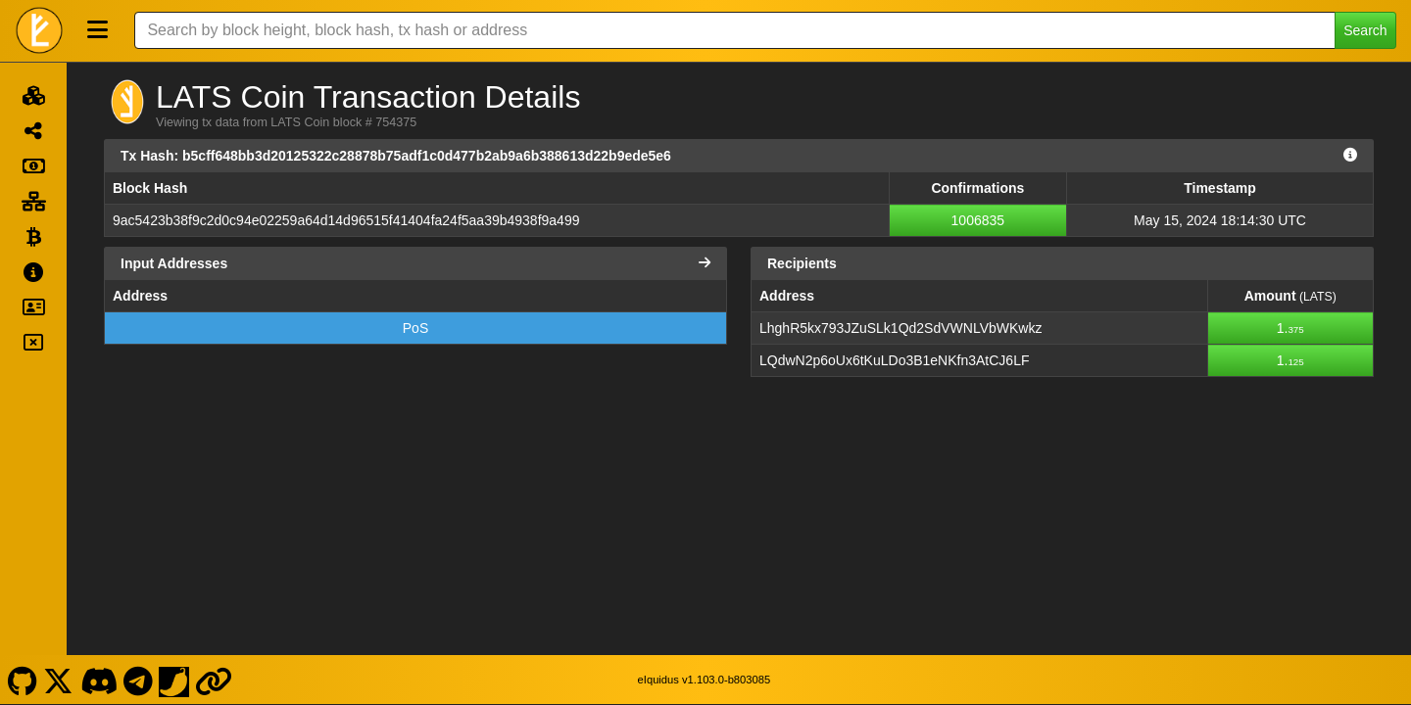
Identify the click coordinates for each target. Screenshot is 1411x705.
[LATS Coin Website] (214, 679)
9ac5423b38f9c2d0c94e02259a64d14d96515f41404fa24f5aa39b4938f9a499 (346, 220)
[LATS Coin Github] (22, 679)
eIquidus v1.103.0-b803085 (704, 679)
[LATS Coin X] (58, 679)
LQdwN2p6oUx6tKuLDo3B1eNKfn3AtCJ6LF (894, 360)
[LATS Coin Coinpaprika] (174, 679)
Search (1365, 30)
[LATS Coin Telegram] (138, 679)
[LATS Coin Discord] (98, 679)
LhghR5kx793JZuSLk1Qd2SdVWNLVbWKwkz (900, 328)
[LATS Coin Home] (39, 30)
